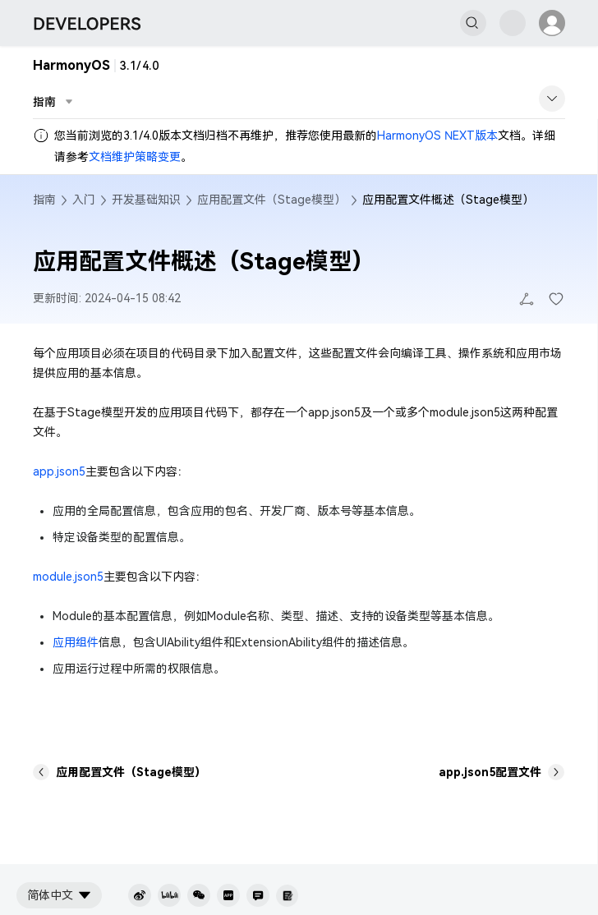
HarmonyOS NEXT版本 (437, 135)
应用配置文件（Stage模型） (271, 199)
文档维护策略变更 (135, 156)
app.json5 (59, 471)
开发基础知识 (146, 199)
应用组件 (76, 642)
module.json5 (68, 576)
